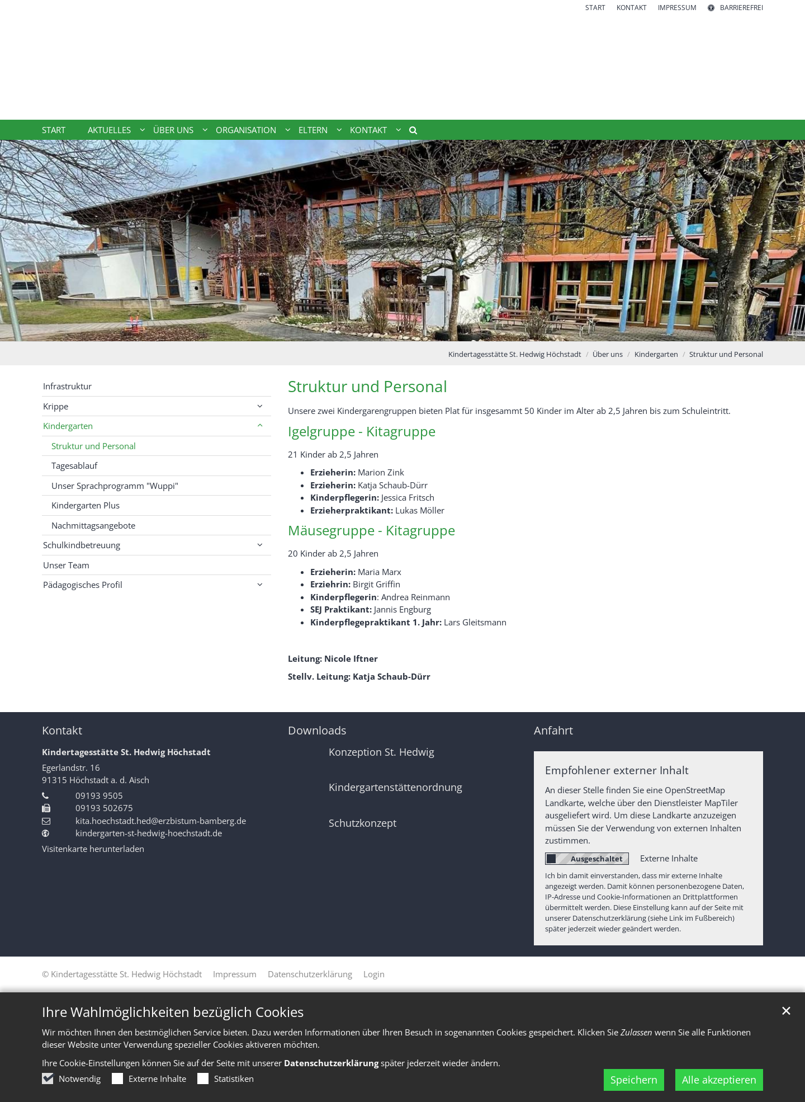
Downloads (317, 730)
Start (53, 129)
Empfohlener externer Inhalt (617, 770)
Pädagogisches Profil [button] (82, 584)
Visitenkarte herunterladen (93, 848)
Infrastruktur (67, 386)
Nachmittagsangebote (93, 525)
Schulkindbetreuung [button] (81, 544)
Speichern (633, 1079)
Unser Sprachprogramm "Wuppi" (114, 485)
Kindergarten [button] (68, 425)
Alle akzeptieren (719, 1079)
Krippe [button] (55, 406)
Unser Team (66, 565)
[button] (409, 132)
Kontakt (62, 730)
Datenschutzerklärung (331, 1062)
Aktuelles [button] (109, 129)
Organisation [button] (246, 129)
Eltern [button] (313, 129)
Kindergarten (656, 354)
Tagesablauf (74, 465)
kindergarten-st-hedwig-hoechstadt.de (148, 833)
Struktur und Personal (726, 354)
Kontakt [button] (368, 129)
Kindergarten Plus (85, 505)
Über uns (608, 354)
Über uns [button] (173, 129)
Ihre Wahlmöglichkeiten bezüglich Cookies (173, 1012)
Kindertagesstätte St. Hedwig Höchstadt (514, 354)
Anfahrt (553, 730)
